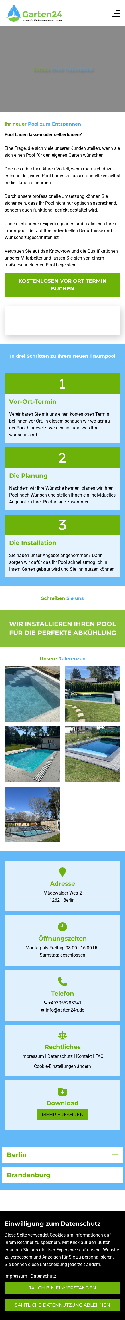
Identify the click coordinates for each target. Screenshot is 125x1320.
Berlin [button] (17, 1155)
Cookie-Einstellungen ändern (62, 1066)
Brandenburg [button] (28, 1175)
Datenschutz (60, 1056)
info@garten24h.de (65, 1010)
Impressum (32, 1056)
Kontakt (84, 1056)
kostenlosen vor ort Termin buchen (63, 285)
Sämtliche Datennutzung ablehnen (62, 1305)
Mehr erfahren (63, 1114)
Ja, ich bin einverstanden (62, 1288)
